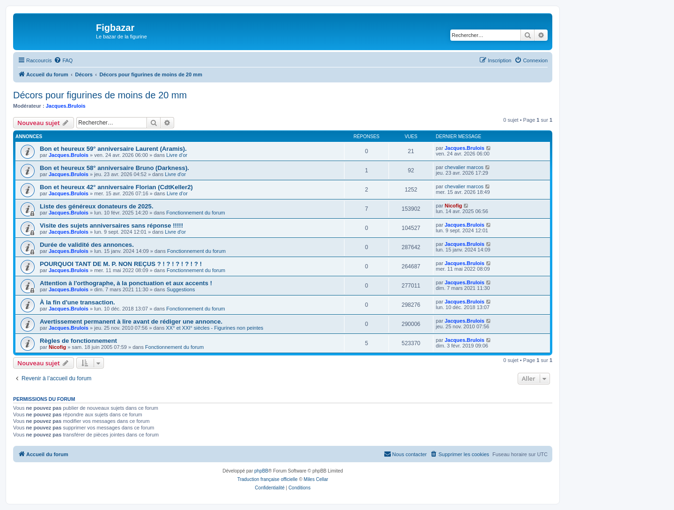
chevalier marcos (464, 167)
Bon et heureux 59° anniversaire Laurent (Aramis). (113, 148)
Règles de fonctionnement (78, 340)
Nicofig (453, 205)
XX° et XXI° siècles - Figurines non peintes (215, 328)
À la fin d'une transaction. (77, 302)
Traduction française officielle (267, 479)
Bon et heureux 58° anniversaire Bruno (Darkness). (114, 167)
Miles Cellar (316, 479)
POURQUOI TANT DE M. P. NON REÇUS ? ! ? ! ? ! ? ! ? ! (121, 263)
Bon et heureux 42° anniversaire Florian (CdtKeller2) (116, 187)
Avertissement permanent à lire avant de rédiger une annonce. (131, 321)
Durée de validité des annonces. (87, 244)
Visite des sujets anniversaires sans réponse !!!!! (111, 225)
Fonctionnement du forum (195, 212)
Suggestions (181, 289)
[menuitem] (63, 60)
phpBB (261, 470)
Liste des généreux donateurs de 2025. (97, 206)
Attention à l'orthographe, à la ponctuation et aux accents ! (126, 283)
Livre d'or (176, 155)
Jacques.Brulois (66, 106)
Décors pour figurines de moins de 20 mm (100, 95)
